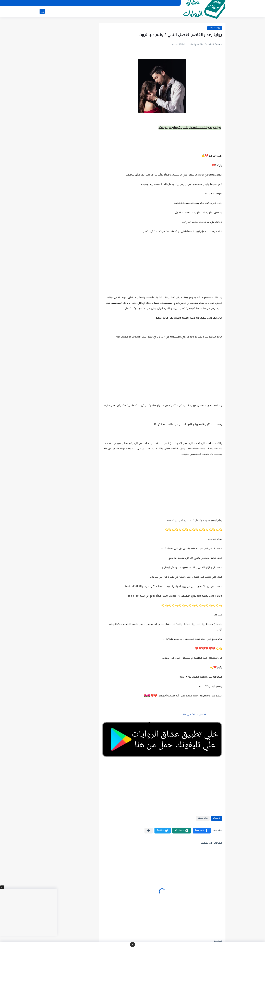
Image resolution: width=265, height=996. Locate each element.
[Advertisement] (162, 375)
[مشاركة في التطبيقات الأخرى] (148, 830)
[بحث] (42, 11)
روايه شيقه (215, 28)
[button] (202, 830)
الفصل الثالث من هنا (194, 715)
